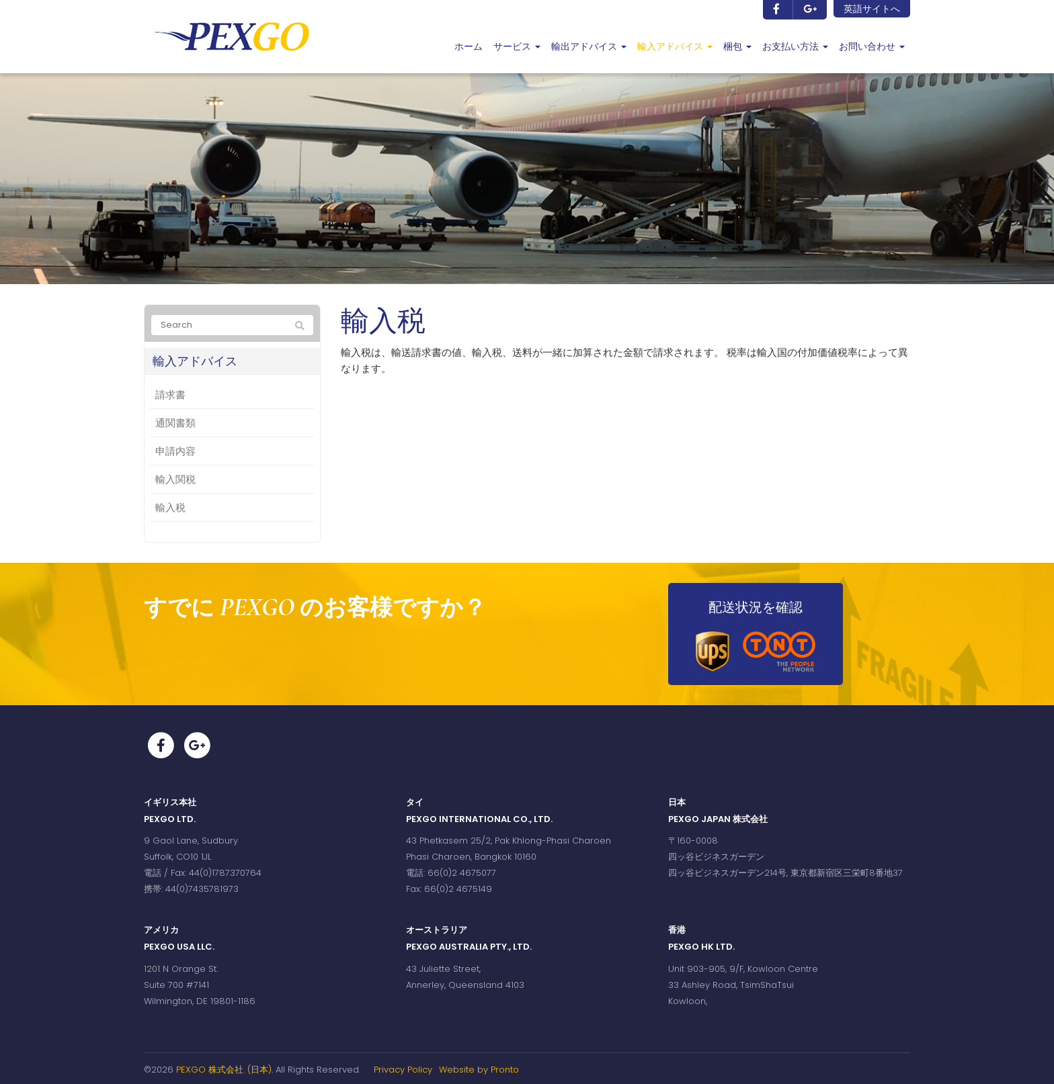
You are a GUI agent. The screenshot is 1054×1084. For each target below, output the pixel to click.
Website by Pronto (479, 1069)
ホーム (468, 46)
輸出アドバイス (588, 46)
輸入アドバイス (675, 46)
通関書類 (175, 423)
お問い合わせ (872, 46)
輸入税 (170, 507)
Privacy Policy (403, 1069)
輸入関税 (175, 479)
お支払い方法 (795, 46)
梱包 (737, 46)
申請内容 (175, 451)
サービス (516, 46)
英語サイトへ (872, 8)
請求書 (170, 395)
